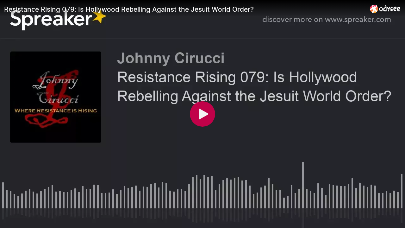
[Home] (385, 9)
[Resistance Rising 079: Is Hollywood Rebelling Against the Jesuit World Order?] (184, 9)
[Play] (202, 114)
